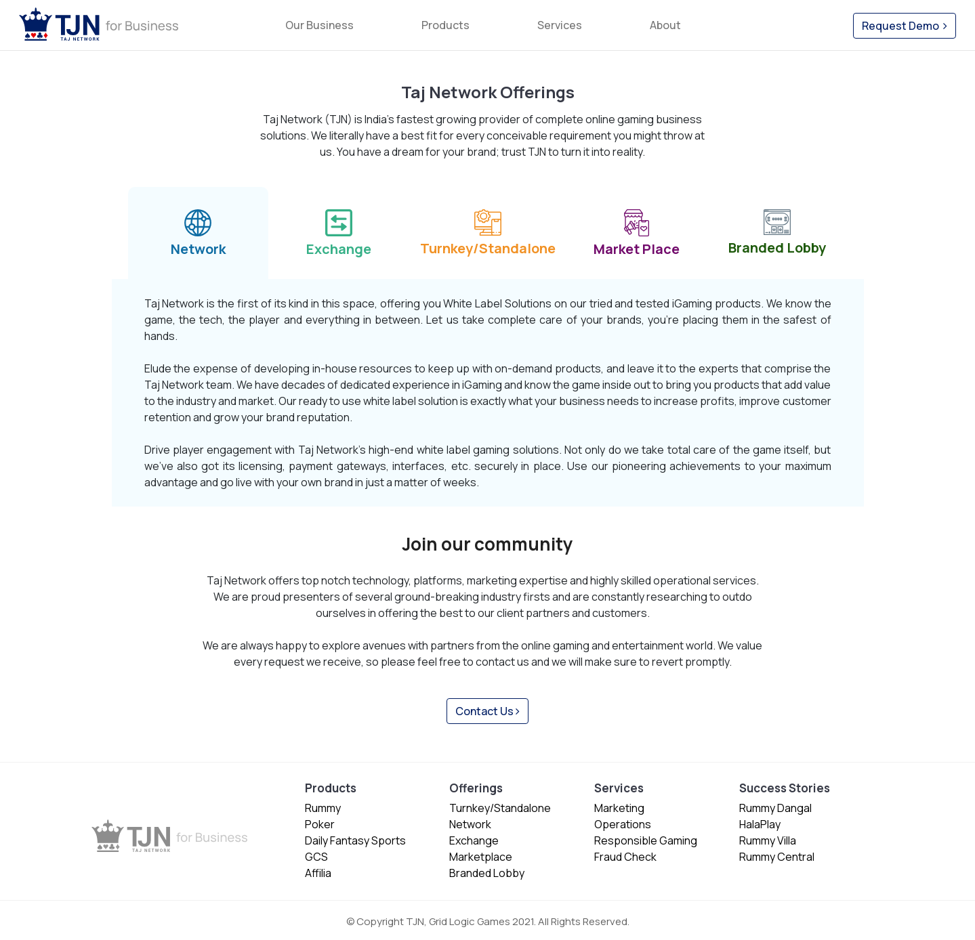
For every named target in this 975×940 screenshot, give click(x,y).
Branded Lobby (486, 873)
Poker (320, 824)
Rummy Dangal (775, 807)
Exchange (474, 840)
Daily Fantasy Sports (355, 840)
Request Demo (904, 25)
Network (470, 824)
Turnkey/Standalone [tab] (488, 230)
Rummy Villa (767, 840)
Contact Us (487, 711)
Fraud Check (625, 856)
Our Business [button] (319, 25)
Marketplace (480, 856)
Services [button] (559, 25)
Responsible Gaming (645, 840)
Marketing (619, 807)
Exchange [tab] (338, 231)
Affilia (318, 873)
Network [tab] (198, 231)
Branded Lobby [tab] (777, 230)
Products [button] (445, 25)
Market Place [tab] (637, 231)
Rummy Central (776, 856)
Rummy (323, 807)
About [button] (665, 25)
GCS (316, 856)
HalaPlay (760, 824)
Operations (622, 824)
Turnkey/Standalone (500, 807)
